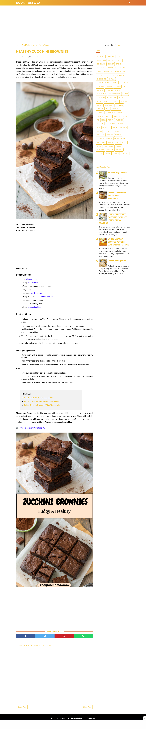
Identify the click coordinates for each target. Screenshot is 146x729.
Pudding (119, 120)
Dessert (109, 86)
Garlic (125, 94)
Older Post (87, 707)
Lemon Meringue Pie (117, 261)
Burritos (121, 68)
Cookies (114, 83)
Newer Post (21, 707)
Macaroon (108, 105)
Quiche (120, 124)
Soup (117, 142)
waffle (115, 153)
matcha (100, 109)
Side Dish (100, 139)
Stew (99, 146)
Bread (118, 64)
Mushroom (110, 112)
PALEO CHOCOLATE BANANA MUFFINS (41, 401)
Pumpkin (100, 124)
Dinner (118, 86)
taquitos (100, 150)
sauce (117, 131)
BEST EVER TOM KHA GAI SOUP (38, 398)
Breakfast (101, 68)
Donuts (100, 90)
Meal (108, 109)
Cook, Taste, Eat (29, 3)
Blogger (118, 45)
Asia (118, 56)
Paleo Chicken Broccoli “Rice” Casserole (42, 405)
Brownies (112, 68)
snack (110, 142)
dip (124, 86)
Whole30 (124, 153)
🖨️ (31, 428)
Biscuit (111, 64)
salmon (123, 127)
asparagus (101, 60)
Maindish (119, 105)
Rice (98, 127)
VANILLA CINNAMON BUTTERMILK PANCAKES (117, 196)
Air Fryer (100, 56)
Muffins (100, 112)
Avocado (111, 60)
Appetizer (110, 56)
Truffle (119, 150)
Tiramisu (110, 150)
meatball (116, 109)
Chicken (120, 75)
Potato (111, 120)
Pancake (116, 116)
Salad (115, 127)
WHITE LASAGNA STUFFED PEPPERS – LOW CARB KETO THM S (118, 242)
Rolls (104, 127)
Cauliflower (119, 71)
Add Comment (39, 57)
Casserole (107, 71)
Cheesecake (110, 75)
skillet (109, 139)
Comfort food (103, 83)
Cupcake (100, 86)
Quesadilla (110, 124)
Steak (124, 142)
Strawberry (108, 146)
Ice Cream (101, 98)
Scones (110, 135)
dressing (109, 90)
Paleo (108, 116)
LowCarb (124, 101)
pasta (125, 116)
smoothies (101, 142)
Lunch (99, 105)
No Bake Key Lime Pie (117, 173)
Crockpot (124, 83)
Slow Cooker (119, 139)
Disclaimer (91, 718)
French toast (114, 94)
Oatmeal (100, 116)
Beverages (101, 64)
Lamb (105, 101)
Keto (99, 101)
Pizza (103, 120)
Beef (119, 60)
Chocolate (101, 79)
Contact (63, 718)
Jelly (121, 98)
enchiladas (101, 94)
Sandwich (108, 131)
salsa (99, 131)
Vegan (107, 153)
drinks (117, 90)
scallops (100, 135)
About (53, 718)
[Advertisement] (73, 24)
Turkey (100, 153)
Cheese (100, 75)
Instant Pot (112, 98)
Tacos (118, 146)
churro (111, 79)
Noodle (120, 112)
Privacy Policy (76, 718)
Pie (98, 120)
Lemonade (114, 101)
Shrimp (118, 135)
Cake (99, 71)
